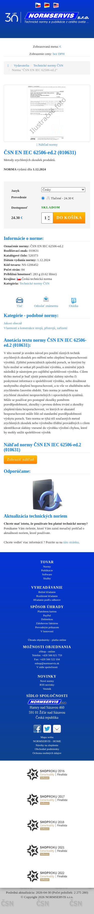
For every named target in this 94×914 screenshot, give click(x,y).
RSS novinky (47, 684)
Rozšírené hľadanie (47, 595)
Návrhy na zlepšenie (47, 745)
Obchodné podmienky (47, 748)
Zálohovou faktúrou (47, 623)
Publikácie (47, 570)
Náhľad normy (46, 144)
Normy (47, 566)
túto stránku (71, 542)
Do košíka (69, 217)
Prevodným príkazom (47, 627)
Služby (47, 578)
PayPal (47, 615)
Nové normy (47, 680)
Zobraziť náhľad (20, 459)
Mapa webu (47, 737)
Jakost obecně (13, 323)
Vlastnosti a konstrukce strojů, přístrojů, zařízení (35, 328)
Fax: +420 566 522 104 (47, 659)
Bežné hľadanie (47, 591)
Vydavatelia (21, 65)
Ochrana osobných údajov (47, 752)
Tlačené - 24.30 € (60, 198)
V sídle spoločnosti (46, 667)
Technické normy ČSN (48, 65)
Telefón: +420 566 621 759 (47, 655)
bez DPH (58, 54)
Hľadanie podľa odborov (47, 599)
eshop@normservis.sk (47, 663)
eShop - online (47, 651)
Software (47, 574)
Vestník (47, 688)
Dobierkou (47, 619)
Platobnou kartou (47, 611)
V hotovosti (47, 631)
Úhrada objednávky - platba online (47, 639)
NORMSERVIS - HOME (47, 741)
